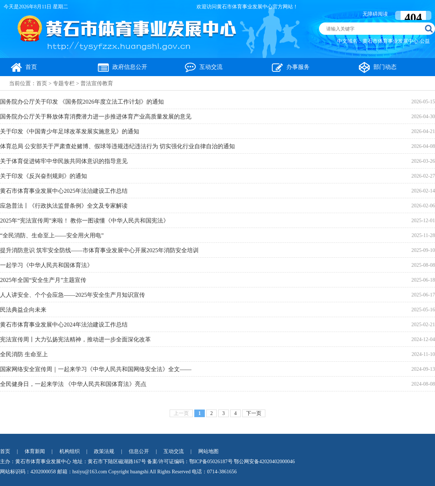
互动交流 (204, 67)
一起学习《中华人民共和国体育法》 (46, 265)
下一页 (253, 413)
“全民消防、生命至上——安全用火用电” (52, 235)
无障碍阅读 (375, 14)
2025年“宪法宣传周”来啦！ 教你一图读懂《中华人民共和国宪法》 (84, 220)
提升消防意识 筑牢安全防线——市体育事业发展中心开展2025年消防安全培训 (99, 250)
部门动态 (378, 67)
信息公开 (139, 451)
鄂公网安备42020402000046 (264, 461)
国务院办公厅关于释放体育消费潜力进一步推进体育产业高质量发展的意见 (95, 116)
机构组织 (69, 451)
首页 (24, 67)
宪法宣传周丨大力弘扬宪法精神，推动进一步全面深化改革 (75, 339)
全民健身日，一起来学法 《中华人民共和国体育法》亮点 (73, 384)
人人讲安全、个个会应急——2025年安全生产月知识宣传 (72, 295)
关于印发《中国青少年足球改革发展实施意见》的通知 (69, 131)
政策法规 (104, 451)
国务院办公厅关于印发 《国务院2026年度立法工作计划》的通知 (82, 102)
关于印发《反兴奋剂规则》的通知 (43, 176)
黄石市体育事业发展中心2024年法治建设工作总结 (64, 324)
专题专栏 (64, 83)
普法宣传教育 (96, 83)
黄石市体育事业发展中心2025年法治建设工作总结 (64, 191)
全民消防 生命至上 (24, 354)
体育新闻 (35, 451)
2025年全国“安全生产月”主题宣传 (43, 280)
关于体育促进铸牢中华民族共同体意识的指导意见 (64, 161)
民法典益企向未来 (23, 310)
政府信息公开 (122, 67)
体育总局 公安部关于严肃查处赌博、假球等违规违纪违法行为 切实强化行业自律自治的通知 (117, 146)
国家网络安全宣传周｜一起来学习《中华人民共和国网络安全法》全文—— (95, 369)
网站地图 (208, 451)
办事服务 (291, 67)
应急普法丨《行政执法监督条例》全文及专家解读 (64, 206)
